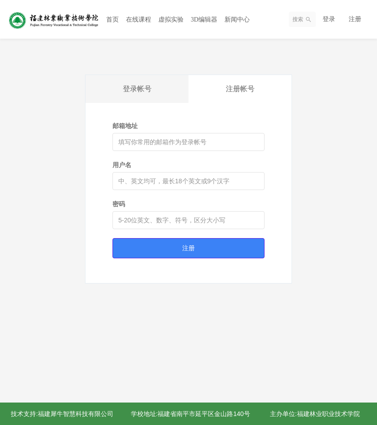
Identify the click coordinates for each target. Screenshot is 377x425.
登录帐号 (137, 89)
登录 (329, 18)
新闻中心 (237, 19)
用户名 (121, 164)
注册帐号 (240, 89)
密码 (118, 204)
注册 (355, 18)
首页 (112, 19)
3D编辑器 (204, 19)
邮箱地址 (125, 125)
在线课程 (138, 19)
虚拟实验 (171, 19)
